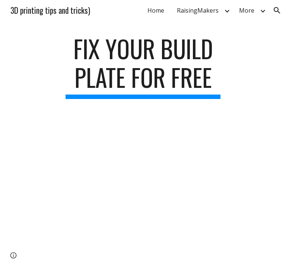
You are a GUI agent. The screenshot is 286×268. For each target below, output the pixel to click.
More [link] (246, 10)
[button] (277, 10)
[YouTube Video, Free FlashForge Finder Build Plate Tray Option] (143, 171)
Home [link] (155, 10)
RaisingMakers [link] (198, 10)
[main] (143, 66)
